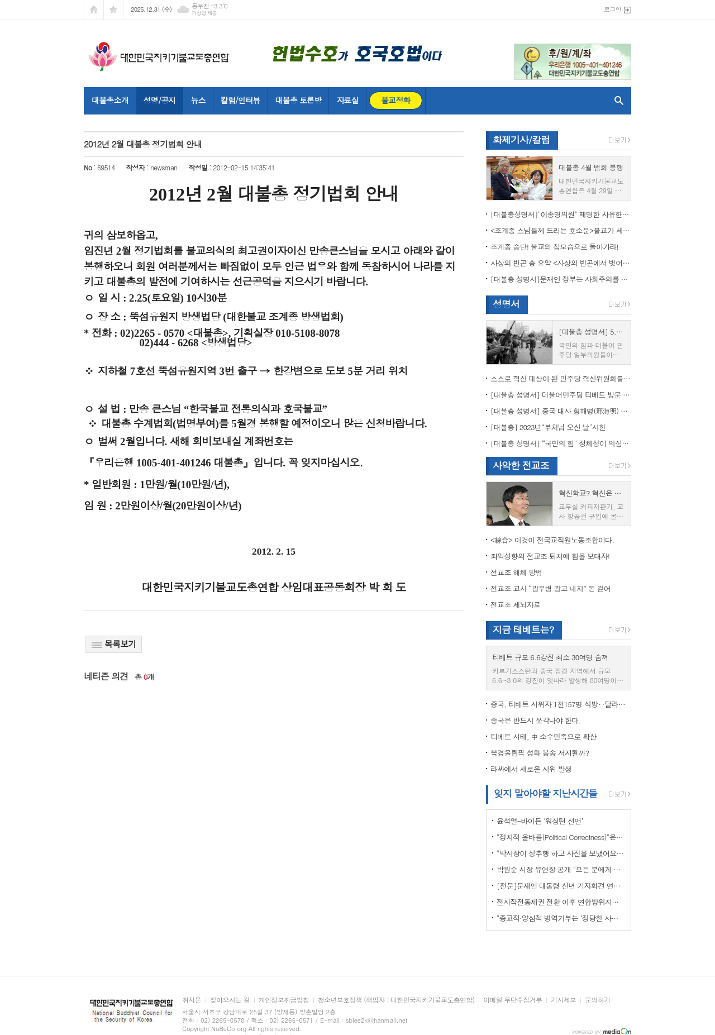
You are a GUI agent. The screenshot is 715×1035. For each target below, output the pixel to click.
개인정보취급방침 (284, 1000)
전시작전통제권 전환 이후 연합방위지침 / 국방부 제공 (561, 901)
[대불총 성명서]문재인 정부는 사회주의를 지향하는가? (560, 279)
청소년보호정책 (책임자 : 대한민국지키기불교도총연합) (396, 1000)
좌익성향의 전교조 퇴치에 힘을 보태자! (549, 556)
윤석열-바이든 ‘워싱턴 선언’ (540, 820)
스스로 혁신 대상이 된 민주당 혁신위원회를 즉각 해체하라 (560, 378)
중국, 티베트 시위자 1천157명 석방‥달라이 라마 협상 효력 (560, 704)
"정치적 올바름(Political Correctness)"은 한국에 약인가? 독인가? (561, 837)
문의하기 (597, 1000)
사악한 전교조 (521, 465)
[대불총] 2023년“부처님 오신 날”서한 (548, 427)
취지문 (191, 1000)
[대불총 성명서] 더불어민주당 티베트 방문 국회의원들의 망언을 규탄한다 (560, 394)
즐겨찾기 (113, 10)
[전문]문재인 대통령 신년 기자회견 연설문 (561, 885)
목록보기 (114, 644)
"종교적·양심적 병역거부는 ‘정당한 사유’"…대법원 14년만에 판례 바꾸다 (561, 918)
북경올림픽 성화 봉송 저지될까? (539, 752)
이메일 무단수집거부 (512, 1000)
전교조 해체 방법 (516, 572)
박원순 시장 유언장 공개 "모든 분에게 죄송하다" (561, 869)
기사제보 (563, 1000)
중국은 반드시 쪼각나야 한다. (535, 720)
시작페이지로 (93, 10)
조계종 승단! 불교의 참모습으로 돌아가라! (554, 246)
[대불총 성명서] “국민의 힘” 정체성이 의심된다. (560, 443)
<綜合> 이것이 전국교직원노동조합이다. (552, 540)
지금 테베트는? (523, 629)
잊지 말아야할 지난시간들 (545, 793)
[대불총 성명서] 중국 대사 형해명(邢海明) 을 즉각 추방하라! (560, 411)
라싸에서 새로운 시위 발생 (530, 769)
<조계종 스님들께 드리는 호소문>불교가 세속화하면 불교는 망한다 (560, 230)
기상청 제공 (204, 13)
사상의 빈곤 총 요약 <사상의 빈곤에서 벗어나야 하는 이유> (560, 262)
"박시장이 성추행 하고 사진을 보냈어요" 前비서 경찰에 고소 (561, 853)
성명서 (506, 304)
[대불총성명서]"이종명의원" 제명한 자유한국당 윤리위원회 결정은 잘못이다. (560, 214)
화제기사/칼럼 (521, 139)
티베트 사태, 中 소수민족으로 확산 (543, 736)
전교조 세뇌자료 (515, 604)
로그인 (612, 9)
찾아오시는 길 (230, 1000)
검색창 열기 (616, 101)
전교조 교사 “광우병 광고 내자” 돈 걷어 (550, 588)
